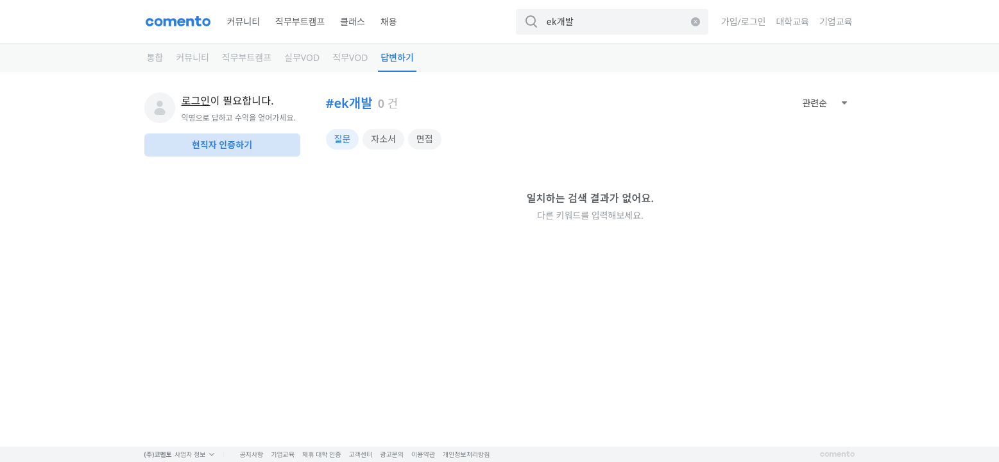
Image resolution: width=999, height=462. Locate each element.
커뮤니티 (243, 21)
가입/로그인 (743, 21)
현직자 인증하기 (222, 145)
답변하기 (397, 57)
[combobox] (825, 103)
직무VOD (350, 57)
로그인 (196, 101)
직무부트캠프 (300, 21)
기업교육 (836, 21)
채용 (388, 21)
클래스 (352, 21)
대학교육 (792, 21)
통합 (155, 57)
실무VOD (302, 57)
